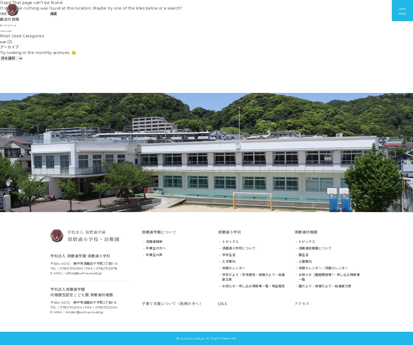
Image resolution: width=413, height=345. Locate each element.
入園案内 (305, 261)
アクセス (302, 303)
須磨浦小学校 (229, 232)
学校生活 (228, 255)
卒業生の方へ (156, 248)
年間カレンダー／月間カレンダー (323, 268)
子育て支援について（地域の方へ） (172, 303)
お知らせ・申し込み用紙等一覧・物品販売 (253, 286)
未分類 (6, 41)
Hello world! (11, 30)
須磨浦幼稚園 (305, 232)
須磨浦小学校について (238, 248)
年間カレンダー (233, 268)
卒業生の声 (154, 255)
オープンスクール (15, 25)
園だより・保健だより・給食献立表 (325, 286)
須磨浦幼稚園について (315, 248)
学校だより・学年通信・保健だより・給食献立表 (253, 277)
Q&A (222, 303)
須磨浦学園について (159, 232)
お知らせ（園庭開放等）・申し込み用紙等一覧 (329, 277)
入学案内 (228, 261)
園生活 (304, 255)
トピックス (230, 242)
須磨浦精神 (154, 242)
